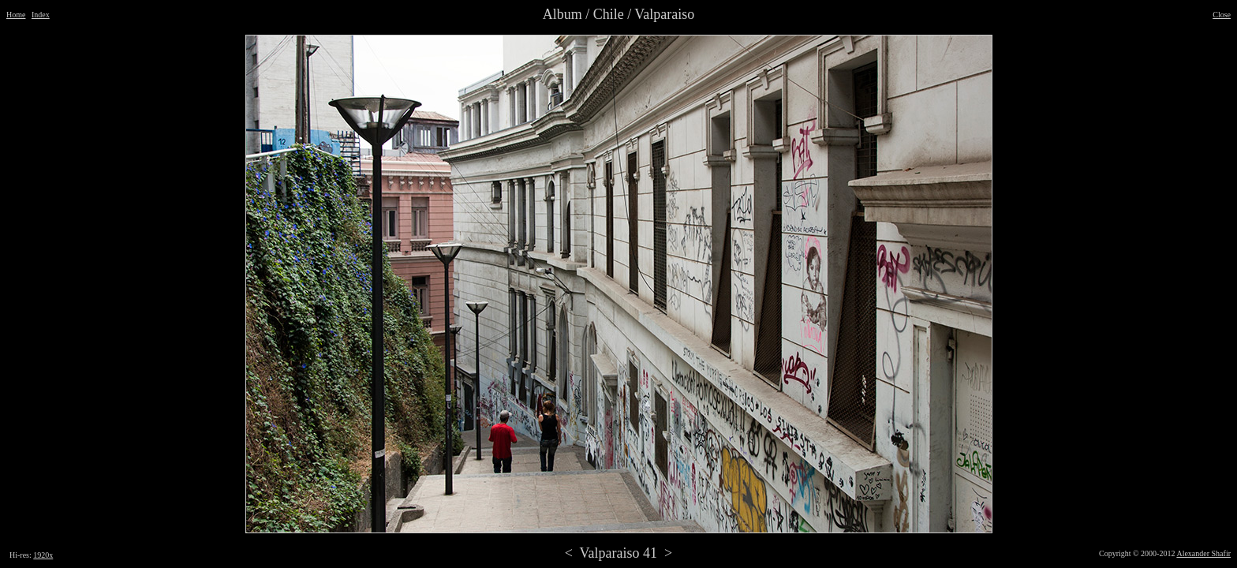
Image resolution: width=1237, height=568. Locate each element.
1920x (43, 555)
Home (15, 14)
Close (1222, 14)
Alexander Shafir (1203, 553)
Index (41, 14)
